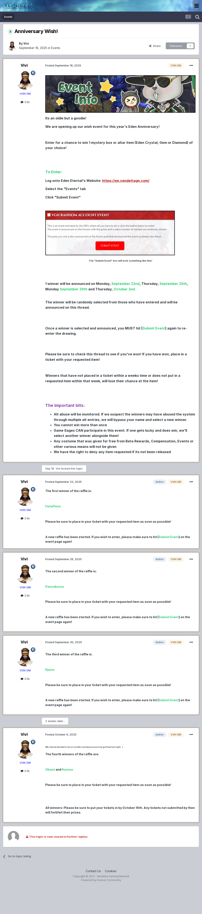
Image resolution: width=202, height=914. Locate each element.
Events (55, 48)
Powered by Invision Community (101, 880)
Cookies (110, 871)
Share (155, 46)
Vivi (26, 43)
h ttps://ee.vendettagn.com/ (125, 181)
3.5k (25, 102)
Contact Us (93, 871)
